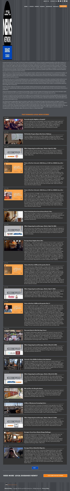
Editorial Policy (8, 488)
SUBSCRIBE (63, 6)
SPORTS (32, 6)
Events (37, 6)
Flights (42, 6)
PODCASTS (56, 6)
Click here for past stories (55, 475)
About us (46, 1)
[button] (26, 7)
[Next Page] (35, 467)
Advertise (49, 6)
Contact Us (53, 1)
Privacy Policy (45, 488)
